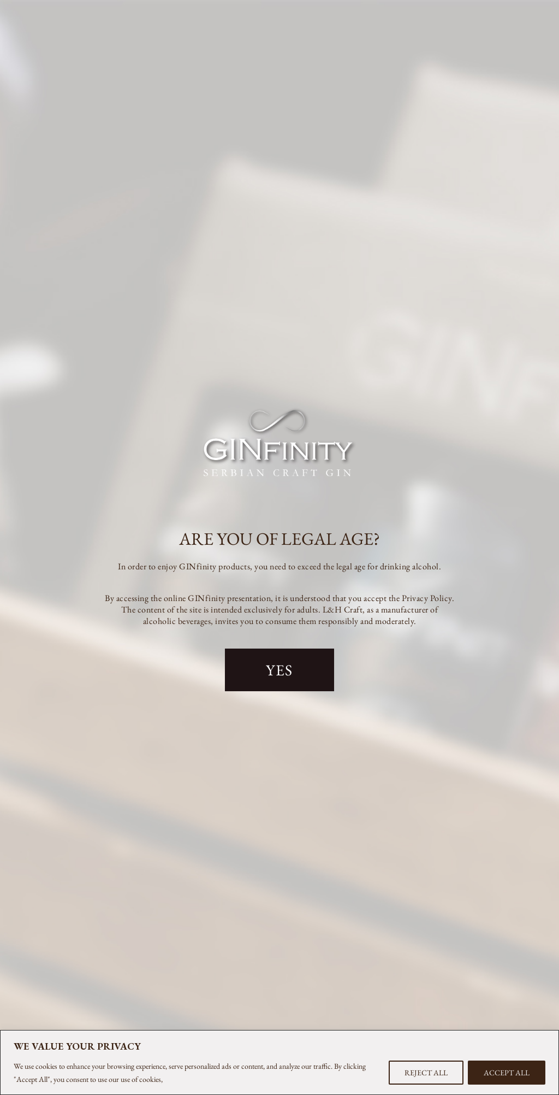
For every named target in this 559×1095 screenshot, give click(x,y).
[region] (279, 1062)
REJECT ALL (426, 1073)
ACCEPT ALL (507, 1073)
